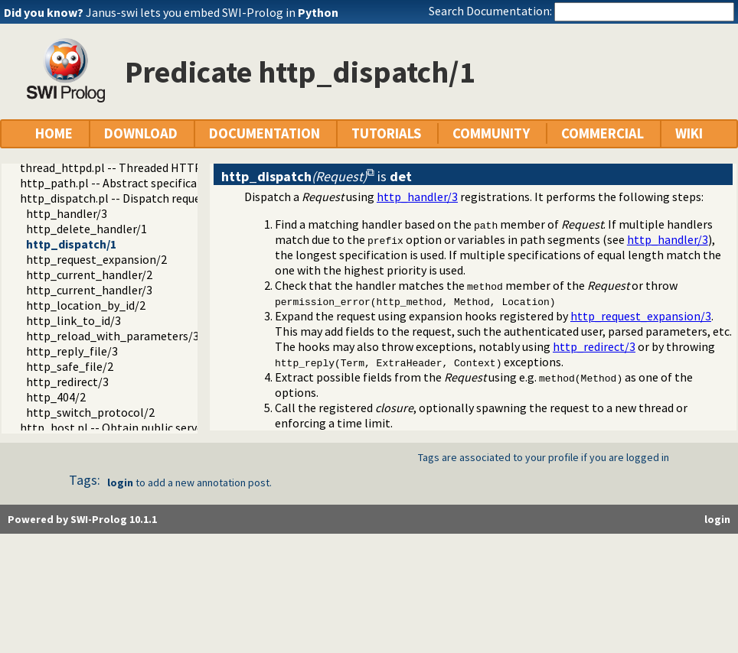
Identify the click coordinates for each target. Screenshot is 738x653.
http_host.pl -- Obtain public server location (137, 427)
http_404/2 (56, 396)
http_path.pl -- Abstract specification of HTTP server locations (186, 182)
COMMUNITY (491, 133)
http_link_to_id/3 (73, 320)
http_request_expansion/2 (96, 259)
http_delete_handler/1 (86, 228)
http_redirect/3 (67, 381)
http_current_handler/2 (89, 274)
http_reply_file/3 (72, 351)
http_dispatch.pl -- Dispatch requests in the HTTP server (169, 198)
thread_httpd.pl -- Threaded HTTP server (128, 167)
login (120, 482)
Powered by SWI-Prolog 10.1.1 (82, 519)
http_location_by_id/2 (85, 305)
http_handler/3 (66, 213)
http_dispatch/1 (71, 244)
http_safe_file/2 (69, 366)
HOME (54, 133)
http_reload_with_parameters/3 (112, 335)
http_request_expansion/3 (640, 315)
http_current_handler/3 (89, 289)
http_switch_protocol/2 (90, 412)
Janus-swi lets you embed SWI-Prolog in (212, 12)
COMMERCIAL (602, 133)
